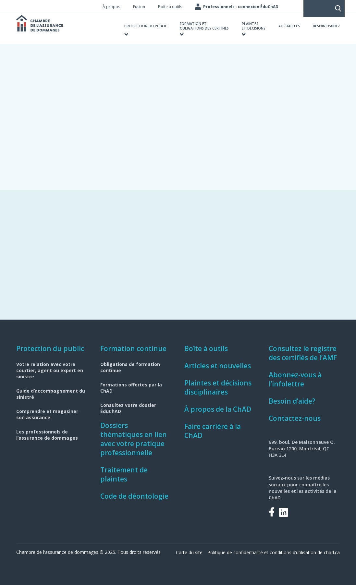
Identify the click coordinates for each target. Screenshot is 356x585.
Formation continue (133, 348)
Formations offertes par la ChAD (131, 388)
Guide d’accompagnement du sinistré (50, 394)
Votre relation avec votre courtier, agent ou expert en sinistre (49, 370)
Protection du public (50, 348)
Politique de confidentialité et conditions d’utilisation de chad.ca (273, 552)
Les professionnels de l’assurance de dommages (47, 435)
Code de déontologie (134, 496)
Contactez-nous (295, 418)
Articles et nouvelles (217, 365)
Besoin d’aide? (292, 401)
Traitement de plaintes (124, 474)
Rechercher (304, 6)
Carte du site (189, 552)
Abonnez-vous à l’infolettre (295, 379)
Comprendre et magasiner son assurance (47, 414)
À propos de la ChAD (217, 409)
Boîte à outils (206, 348)
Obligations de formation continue (130, 367)
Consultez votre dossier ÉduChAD (128, 408)
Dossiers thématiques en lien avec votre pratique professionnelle (133, 439)
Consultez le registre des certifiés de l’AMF (303, 353)
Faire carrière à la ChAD (212, 431)
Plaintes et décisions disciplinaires (218, 387)
